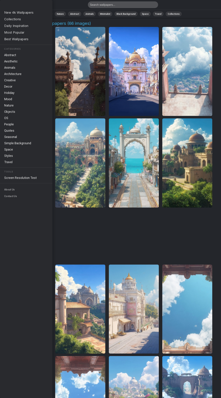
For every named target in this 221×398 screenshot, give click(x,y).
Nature (60, 14)
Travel (158, 14)
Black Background (126, 14)
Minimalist (105, 14)
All (49, 14)
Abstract (74, 14)
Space (145, 14)
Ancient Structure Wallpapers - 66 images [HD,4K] (21, 6)
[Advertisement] (107, 236)
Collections (174, 14)
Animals (89, 14)
